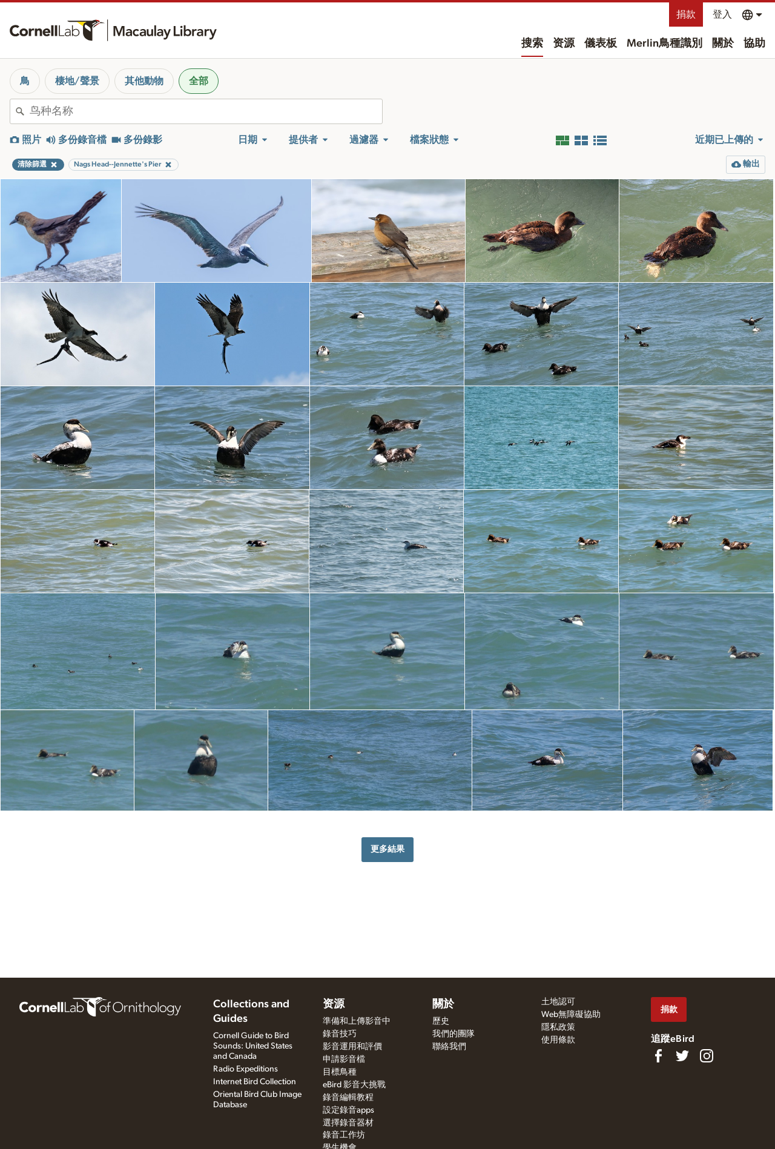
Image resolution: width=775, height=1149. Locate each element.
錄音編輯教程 (348, 1097)
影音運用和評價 (352, 1046)
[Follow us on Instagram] (706, 1056)
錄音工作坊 (344, 1135)
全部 (198, 81)
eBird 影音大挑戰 (354, 1085)
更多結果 (387, 849)
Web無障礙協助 (571, 1014)
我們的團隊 (453, 1034)
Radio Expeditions (245, 1069)
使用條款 (558, 1040)
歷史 (440, 1021)
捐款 (686, 14)
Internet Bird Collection (254, 1082)
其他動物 (144, 81)
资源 (564, 43)
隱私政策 (558, 1027)
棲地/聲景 (77, 81)
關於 (723, 43)
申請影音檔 (344, 1059)
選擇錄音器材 (348, 1123)
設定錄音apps (348, 1110)
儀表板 (600, 43)
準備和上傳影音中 (357, 1021)
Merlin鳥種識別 (664, 43)
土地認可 (558, 1002)
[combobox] (206, 111)
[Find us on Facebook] (658, 1056)
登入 (722, 14)
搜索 (532, 43)
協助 (754, 43)
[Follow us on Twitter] (682, 1056)
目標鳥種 (340, 1072)
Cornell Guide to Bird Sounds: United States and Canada (252, 1046)
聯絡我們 (449, 1046)
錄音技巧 (340, 1034)
